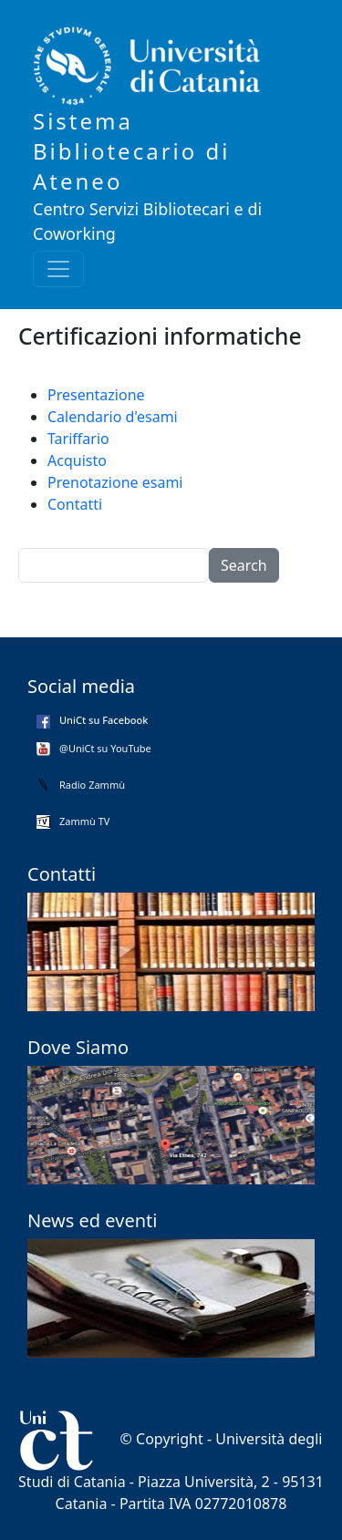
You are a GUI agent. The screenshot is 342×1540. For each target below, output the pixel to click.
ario (97, 439)
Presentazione (96, 395)
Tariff (64, 439)
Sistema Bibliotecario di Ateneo (131, 151)
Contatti (74, 504)
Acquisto (77, 460)
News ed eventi (92, 1220)
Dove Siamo (78, 1047)
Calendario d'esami (112, 417)
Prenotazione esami (114, 482)
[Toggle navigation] (58, 269)
